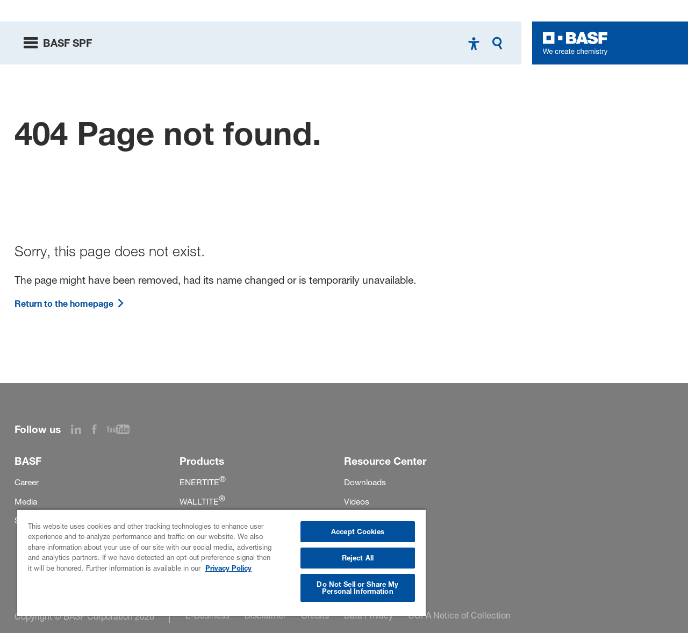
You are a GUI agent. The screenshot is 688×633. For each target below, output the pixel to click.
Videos (356, 502)
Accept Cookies (357, 531)
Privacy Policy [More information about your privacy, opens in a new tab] (228, 568)
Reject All (358, 557)
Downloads (365, 482)
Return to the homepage (69, 303)
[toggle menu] (57, 43)
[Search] (500, 43)
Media (26, 502)
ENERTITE (203, 482)
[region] (221, 562)
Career (27, 482)
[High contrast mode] (474, 43)
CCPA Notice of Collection (459, 615)
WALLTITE (202, 502)
